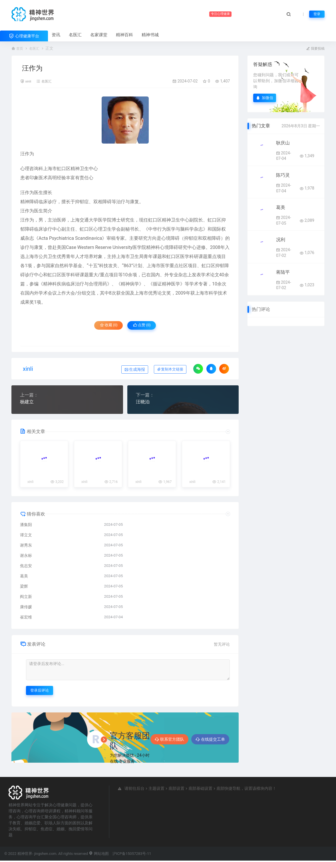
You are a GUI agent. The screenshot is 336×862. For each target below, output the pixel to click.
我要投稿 (314, 48)
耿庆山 (283, 142)
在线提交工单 (210, 740)
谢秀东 (26, 546)
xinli (28, 80)
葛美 (24, 577)
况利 (280, 239)
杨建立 (27, 402)
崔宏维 (26, 618)
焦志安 (26, 567)
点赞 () (145, 326)
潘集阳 (26, 525)
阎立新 (26, 597)
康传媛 (26, 608)
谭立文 (26, 536)
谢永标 (26, 556)
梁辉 (24, 587)
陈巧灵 (283, 175)
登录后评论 (39, 691)
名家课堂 (98, 34)
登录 (316, 14)
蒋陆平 (283, 272)
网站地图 (98, 855)
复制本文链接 (170, 370)
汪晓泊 (143, 402)
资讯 (56, 34)
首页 (20, 48)
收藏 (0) (105, 326)
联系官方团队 (169, 740)
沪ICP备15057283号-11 (131, 855)
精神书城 (150, 34)
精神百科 (124, 34)
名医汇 (75, 34)
